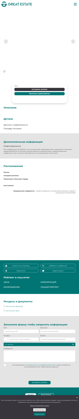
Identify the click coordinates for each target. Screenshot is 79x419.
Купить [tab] (31, 395)
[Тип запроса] (39, 344)
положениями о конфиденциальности (41, 365)
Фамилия (43, 328)
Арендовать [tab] (46, 395)
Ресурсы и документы (39, 94)
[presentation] (39, 374)
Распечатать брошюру (13, 306)
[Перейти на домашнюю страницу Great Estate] (16, 4)
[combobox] (6, 339)
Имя (5, 328)
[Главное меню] (75, 4)
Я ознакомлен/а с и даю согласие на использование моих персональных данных (41, 366)
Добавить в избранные (54, 266)
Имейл (42, 336)
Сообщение (8, 349)
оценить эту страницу (17, 266)
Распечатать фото (11, 311)
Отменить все (39, 410)
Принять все (39, 414)
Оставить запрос (39, 89)
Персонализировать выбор (39, 405)
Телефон (7, 336)
